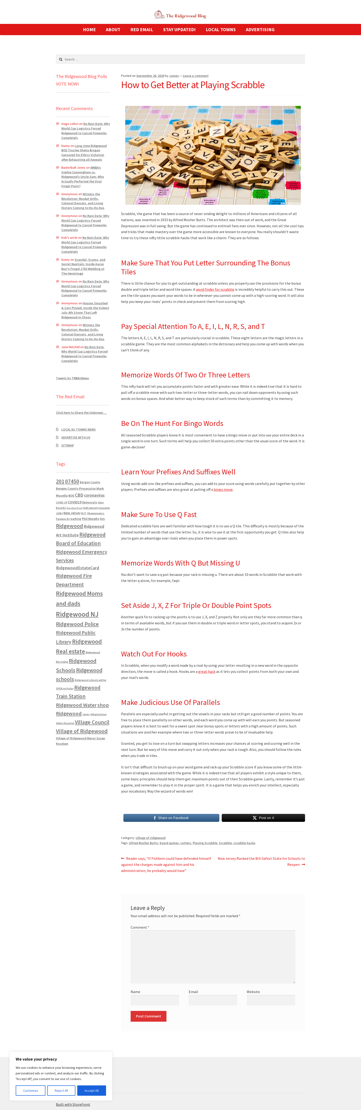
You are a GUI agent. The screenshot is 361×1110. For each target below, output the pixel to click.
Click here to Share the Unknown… (81, 412)
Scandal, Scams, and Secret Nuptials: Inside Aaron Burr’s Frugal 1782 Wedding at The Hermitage (83, 266)
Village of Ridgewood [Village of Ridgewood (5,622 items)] (82, 731)
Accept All (92, 1090)
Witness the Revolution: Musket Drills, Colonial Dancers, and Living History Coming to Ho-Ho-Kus (82, 201)
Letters (185, 843)
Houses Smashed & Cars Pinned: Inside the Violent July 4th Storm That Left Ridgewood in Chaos (85, 310)
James (174, 76)
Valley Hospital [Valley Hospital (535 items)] (65, 723)
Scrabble (225, 843)
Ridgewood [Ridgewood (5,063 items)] (69, 525)
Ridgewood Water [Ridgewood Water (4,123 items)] (76, 705)
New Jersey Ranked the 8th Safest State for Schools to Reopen (261, 861)
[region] (60, 1076)
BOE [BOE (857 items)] (71, 495)
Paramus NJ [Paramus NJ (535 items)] (63, 519)
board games (169, 843)
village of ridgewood (151, 838)
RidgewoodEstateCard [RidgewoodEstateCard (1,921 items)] (77, 567)
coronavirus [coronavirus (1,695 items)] (94, 495)
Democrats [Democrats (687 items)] (89, 502)
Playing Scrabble (205, 843)
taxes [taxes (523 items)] (86, 714)
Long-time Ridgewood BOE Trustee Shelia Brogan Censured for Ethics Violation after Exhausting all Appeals (84, 153)
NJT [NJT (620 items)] (83, 513)
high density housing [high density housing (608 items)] (96, 508)
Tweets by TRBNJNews (72, 378)
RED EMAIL (141, 29)
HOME (89, 29)
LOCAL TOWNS (221, 29)
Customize (30, 1090)
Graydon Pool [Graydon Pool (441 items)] (74, 508)
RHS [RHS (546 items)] (102, 519)
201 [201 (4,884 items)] (60, 481)
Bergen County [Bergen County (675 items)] (90, 482)
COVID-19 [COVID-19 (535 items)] (61, 502)
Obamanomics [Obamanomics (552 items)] (95, 513)
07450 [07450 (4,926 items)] (72, 481)
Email (193, 991)
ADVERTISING (260, 29)
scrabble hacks (244, 843)
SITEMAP (67, 445)
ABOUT (113, 29)
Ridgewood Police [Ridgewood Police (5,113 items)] (77, 624)
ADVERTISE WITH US (75, 437)
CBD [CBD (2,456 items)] (79, 495)
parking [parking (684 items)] (75, 519)
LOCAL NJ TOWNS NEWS (78, 429)
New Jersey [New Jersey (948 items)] (72, 513)
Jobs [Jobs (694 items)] (59, 513)
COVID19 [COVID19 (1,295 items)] (74, 502)
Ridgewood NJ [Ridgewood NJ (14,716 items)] (77, 614)
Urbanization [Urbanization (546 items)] (98, 714)
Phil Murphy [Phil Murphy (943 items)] (90, 519)
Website (253, 991)
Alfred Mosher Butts (143, 843)
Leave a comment (196, 76)
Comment (140, 927)
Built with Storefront (73, 1104)
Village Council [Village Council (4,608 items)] (92, 722)
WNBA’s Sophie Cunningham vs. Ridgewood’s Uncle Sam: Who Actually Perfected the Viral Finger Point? (82, 176)
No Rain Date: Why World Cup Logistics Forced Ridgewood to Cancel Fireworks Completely (85, 131)
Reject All (61, 1090)
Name (135, 991)
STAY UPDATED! (179, 29)
